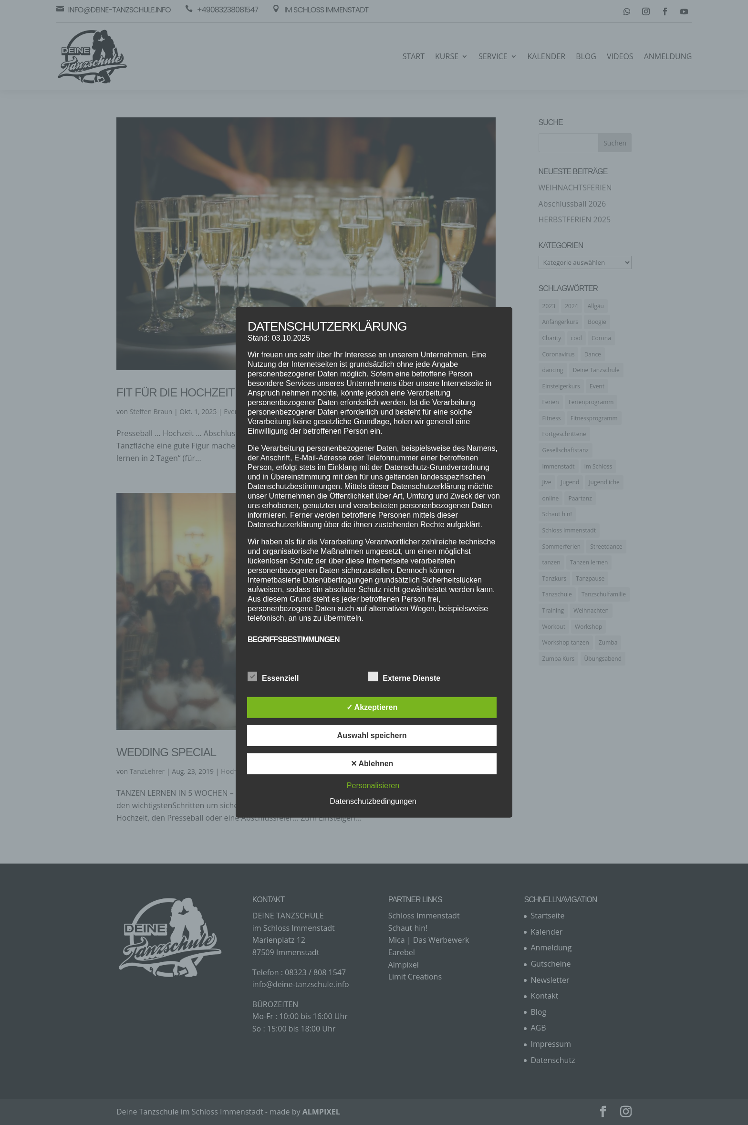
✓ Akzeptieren (372, 707)
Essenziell (273, 677)
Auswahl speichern (372, 735)
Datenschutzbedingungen (373, 801)
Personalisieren (373, 785)
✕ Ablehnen (372, 764)
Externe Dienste (404, 677)
